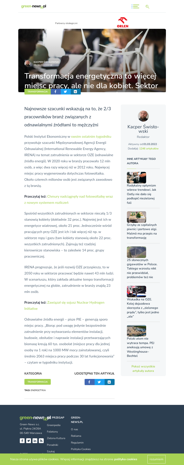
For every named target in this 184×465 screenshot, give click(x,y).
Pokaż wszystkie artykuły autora (143, 368)
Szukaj (51, 451)
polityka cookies (125, 459)
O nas (74, 429)
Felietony (52, 432)
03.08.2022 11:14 (43, 65)
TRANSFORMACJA (37, 91)
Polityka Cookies (81, 449)
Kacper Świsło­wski (46, 62)
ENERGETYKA (38, 390)
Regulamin (77, 442)
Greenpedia (53, 425)
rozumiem (156, 459)
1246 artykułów (149, 148)
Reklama (76, 436)
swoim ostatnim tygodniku (91, 136)
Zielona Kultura (56, 438)
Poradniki (52, 445)
